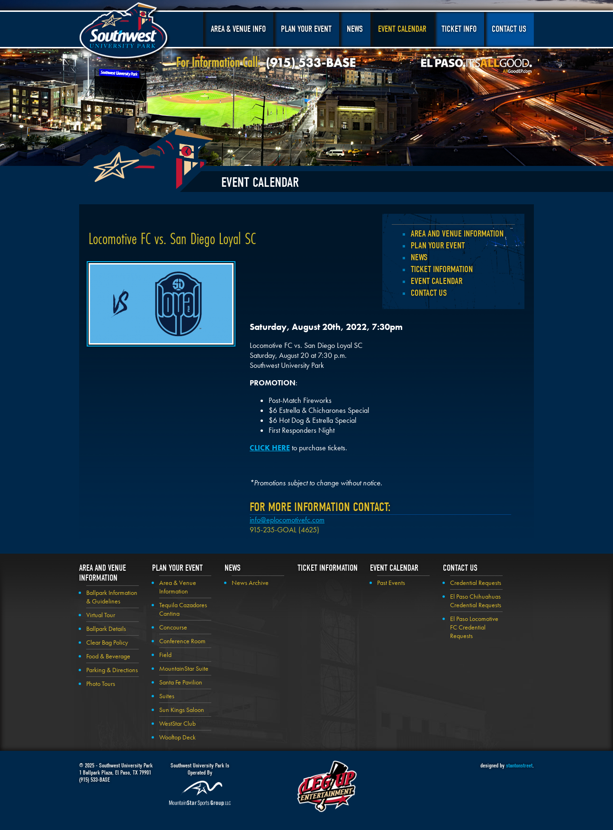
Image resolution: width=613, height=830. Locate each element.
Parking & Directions (112, 670)
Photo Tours (100, 683)
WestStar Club (177, 723)
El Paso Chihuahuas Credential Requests (475, 600)
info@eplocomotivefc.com (287, 520)
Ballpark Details (106, 628)
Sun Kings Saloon (181, 709)
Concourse (173, 627)
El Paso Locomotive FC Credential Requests (474, 627)
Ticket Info (459, 29)
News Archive (250, 582)
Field (165, 654)
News (355, 29)
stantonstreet (519, 765)
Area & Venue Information (177, 586)
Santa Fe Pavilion (180, 682)
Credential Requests (475, 582)
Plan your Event (438, 245)
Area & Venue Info (238, 29)
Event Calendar (402, 29)
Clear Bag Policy (107, 642)
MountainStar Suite (183, 668)
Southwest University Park (125, 32)
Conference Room (182, 641)
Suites (166, 696)
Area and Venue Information (457, 233)
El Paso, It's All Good (476, 66)
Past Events (391, 582)
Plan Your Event (306, 29)
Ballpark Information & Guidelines (111, 596)
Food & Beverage (108, 656)
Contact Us (509, 29)
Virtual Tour (100, 615)
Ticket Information (442, 269)
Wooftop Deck (177, 737)
